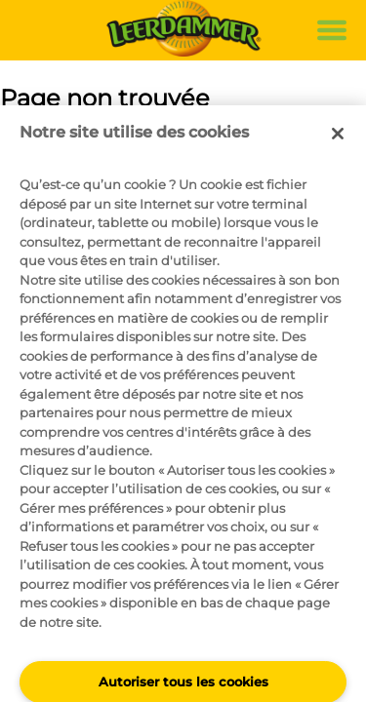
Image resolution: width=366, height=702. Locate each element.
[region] (183, 403)
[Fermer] (337, 133)
